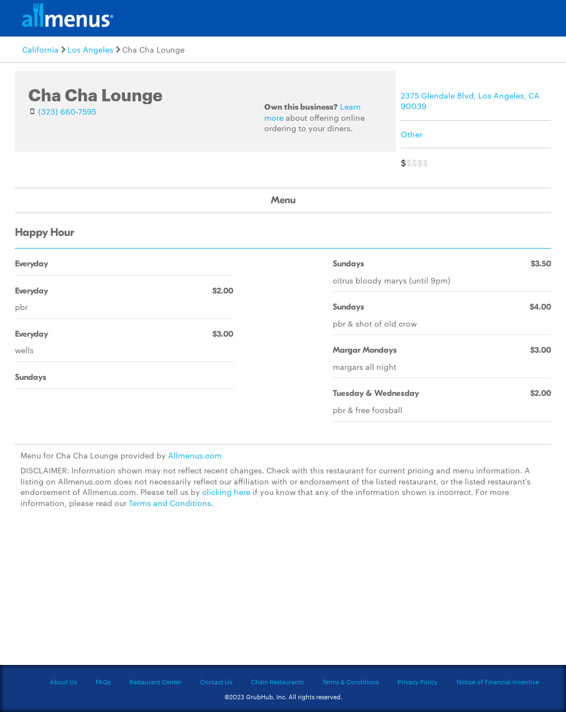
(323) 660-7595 (67, 111)
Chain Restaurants (277, 681)
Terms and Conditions (170, 502)
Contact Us (216, 681)
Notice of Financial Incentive (498, 681)
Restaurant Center (155, 681)
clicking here (226, 491)
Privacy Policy (417, 681)
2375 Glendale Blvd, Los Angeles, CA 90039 (470, 101)
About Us (63, 681)
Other (411, 134)
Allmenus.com (195, 455)
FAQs (103, 681)
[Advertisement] (283, 593)
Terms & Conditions (350, 681)
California (40, 49)
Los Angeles (90, 49)
